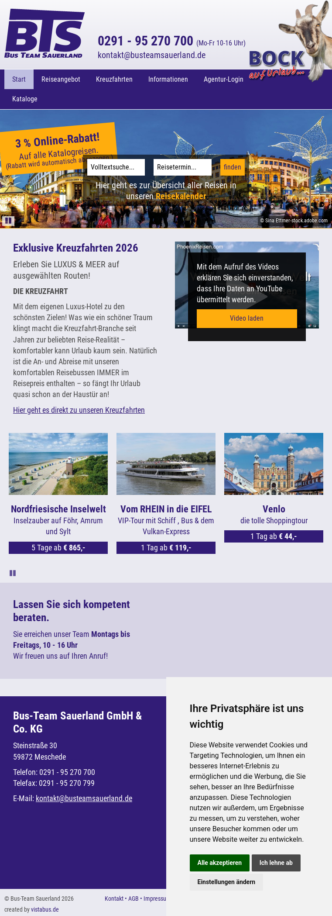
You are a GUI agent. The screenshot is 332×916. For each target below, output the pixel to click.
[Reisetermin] (182, 167)
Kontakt (114, 898)
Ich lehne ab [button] (276, 862)
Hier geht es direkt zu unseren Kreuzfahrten (79, 410)
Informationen (168, 79)
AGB (133, 898)
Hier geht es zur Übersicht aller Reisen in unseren (166, 190)
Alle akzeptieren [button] (220, 862)
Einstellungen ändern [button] (227, 881)
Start (19, 79)
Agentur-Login (223, 79)
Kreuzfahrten (114, 79)
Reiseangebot (60, 79)
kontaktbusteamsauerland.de (151, 55)
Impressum (157, 898)
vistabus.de (45, 909)
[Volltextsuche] (116, 167)
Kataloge (25, 99)
